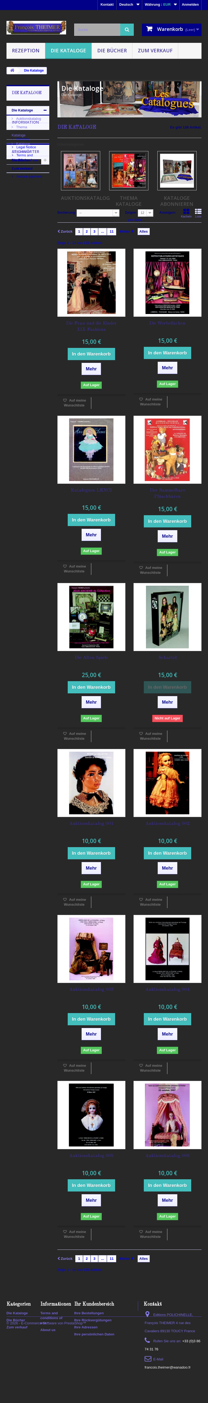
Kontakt (106, 4)
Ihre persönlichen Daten (94, 1334)
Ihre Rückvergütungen (93, 1320)
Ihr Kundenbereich (94, 1304)
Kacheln (186, 213)
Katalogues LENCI (91, 490)
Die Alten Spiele (91, 657)
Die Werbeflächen (167, 323)
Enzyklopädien (21, 302)
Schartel (167, 657)
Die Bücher (112, 50)
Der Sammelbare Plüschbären (167, 493)
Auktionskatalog (28, 119)
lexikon (15, 319)
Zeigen (130, 212)
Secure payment (28, 241)
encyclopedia (20, 311)
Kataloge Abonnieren (21, 148)
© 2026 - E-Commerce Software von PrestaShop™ (46, 1388)
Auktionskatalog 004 (167, 989)
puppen (15, 335)
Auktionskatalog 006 (167, 1156)
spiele (33, 335)
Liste (198, 213)
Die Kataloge (68, 50)
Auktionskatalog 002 (167, 823)
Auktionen (18, 294)
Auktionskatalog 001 (91, 823)
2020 (13, 343)
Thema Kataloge (19, 131)
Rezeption (26, 50)
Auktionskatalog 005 (91, 1156)
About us (22, 233)
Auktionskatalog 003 (91, 989)
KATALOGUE (20, 286)
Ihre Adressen (86, 1327)
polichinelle (19, 327)
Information (25, 189)
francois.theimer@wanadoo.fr (168, 1367)
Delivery (22, 204)
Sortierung (66, 212)
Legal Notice (25, 212)
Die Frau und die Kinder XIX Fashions (91, 326)
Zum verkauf (155, 50)
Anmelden (190, 4)
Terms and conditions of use (51, 1318)
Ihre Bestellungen (89, 1313)
